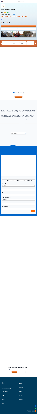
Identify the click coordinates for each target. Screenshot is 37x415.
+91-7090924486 (5, 390)
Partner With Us (21, 393)
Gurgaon (3, 404)
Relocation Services (21, 386)
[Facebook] (2, 388)
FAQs (20, 401)
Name (3, 202)
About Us (20, 385)
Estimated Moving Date (6, 197)
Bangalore (3, 400)
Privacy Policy (16, 411)
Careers (20, 390)
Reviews (8, 12)
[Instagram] (8, 388)
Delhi (3, 397)
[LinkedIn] (6, 388)
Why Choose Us (21, 389)
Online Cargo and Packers (9, 9)
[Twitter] (4, 388)
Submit (33, 211)
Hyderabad (3, 401)
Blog (20, 397)
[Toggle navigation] (35, 1)
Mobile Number (5, 206)
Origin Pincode (5, 188)
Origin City (4, 183)
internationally (29, 180)
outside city (18, 180)
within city (7, 180)
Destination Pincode (6, 193)
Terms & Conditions (21, 411)
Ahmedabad (3, 405)
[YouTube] (10, 388)
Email (13, 14)
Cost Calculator (21, 400)
